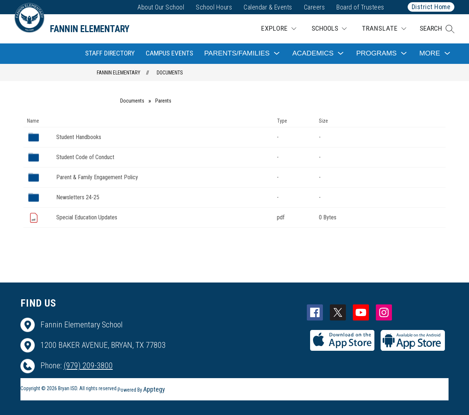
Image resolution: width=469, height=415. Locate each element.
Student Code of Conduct (85, 157)
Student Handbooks (78, 137)
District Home (431, 7)
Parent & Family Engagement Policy (97, 177)
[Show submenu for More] (429, 53)
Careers (314, 7)
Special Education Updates (86, 217)
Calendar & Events (268, 7)
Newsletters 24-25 (77, 197)
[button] (437, 28)
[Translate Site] (384, 28)
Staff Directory (110, 53)
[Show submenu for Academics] (312, 53)
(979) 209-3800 (88, 365)
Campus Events (169, 53)
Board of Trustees (360, 7)
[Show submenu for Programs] (376, 53)
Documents (170, 73)
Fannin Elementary (118, 73)
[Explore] (278, 28)
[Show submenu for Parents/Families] (237, 53)
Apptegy (154, 389)
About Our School (160, 7)
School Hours (214, 7)
